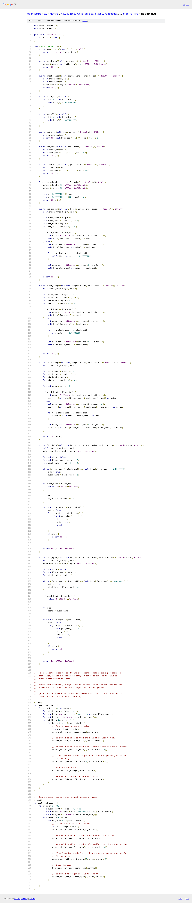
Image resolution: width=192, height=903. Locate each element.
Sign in (186, 4)
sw (45, 13)
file (85, 20)
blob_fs (127, 13)
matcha (54, 13)
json (187, 898)
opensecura (34, 13)
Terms (32, 898)
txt (180, 898)
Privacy (24, 898)
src (136, 13)
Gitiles (17, 898)
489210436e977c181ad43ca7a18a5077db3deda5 (89, 13)
